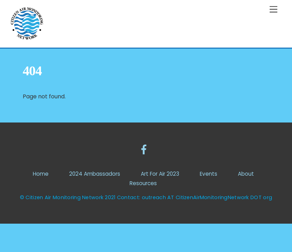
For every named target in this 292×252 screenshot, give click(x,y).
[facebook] (145, 149)
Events (208, 173)
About (246, 173)
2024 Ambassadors (94, 173)
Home (41, 173)
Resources (143, 183)
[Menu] (273, 9)
